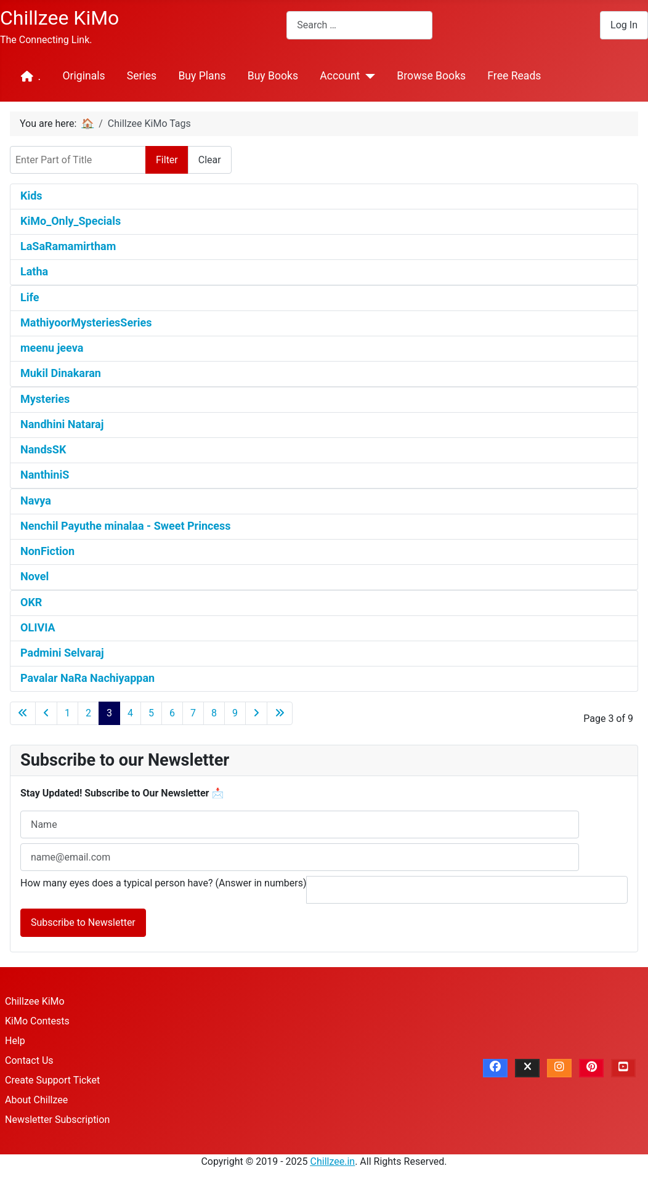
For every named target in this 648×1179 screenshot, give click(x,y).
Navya (35, 500)
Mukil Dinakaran (60, 373)
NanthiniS (44, 474)
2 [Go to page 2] (88, 713)
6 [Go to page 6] (172, 713)
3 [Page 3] (109, 713)
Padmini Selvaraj (62, 652)
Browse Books (431, 76)
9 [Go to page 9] (235, 713)
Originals (83, 76)
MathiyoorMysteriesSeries (86, 322)
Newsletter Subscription (57, 1119)
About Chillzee (36, 1100)
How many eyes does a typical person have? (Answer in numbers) (163, 883)
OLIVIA (37, 627)
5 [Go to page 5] (151, 713)
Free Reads (514, 76)
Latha (34, 271)
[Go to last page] (280, 713)
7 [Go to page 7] (193, 713)
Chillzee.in (332, 1161)
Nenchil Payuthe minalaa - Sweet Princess (125, 525)
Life (29, 297)
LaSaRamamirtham (68, 246)
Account (340, 76)
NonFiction (47, 551)
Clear (209, 160)
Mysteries (45, 398)
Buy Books (273, 76)
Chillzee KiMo (35, 1001)
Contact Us (29, 1060)
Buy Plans (201, 76)
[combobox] (359, 25)
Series (141, 76)
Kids (31, 195)
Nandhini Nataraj (61, 424)
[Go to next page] (256, 713)
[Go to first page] (23, 713)
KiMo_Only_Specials (70, 220)
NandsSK (43, 449)
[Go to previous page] (46, 713)
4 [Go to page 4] (130, 713)
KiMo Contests (37, 1021)
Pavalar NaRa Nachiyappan (87, 677)
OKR (31, 602)
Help (15, 1041)
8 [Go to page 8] (214, 713)
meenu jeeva (51, 347)
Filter (167, 160)
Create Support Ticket (52, 1080)
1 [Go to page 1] (67, 713)
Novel (34, 576)
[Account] (367, 76)
